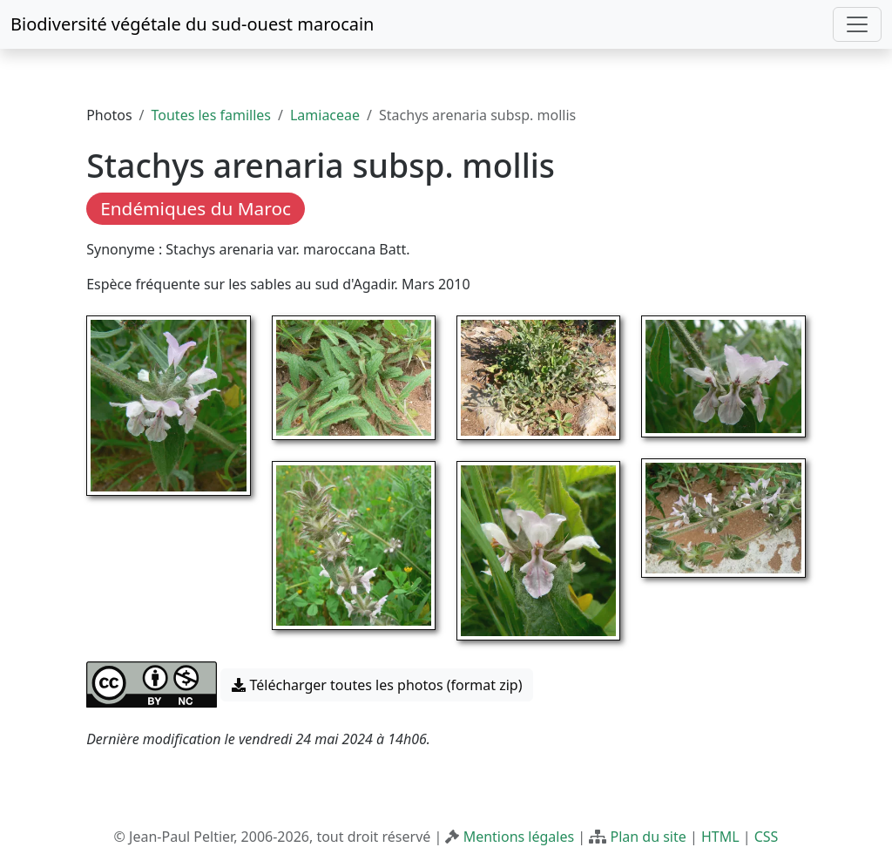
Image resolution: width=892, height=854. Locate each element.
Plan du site (648, 836)
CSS (766, 836)
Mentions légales (519, 836)
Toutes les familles (211, 115)
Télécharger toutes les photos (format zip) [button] (377, 685)
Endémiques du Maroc (195, 208)
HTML (720, 836)
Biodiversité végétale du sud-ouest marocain (192, 24)
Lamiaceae (325, 115)
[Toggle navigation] (857, 24)
